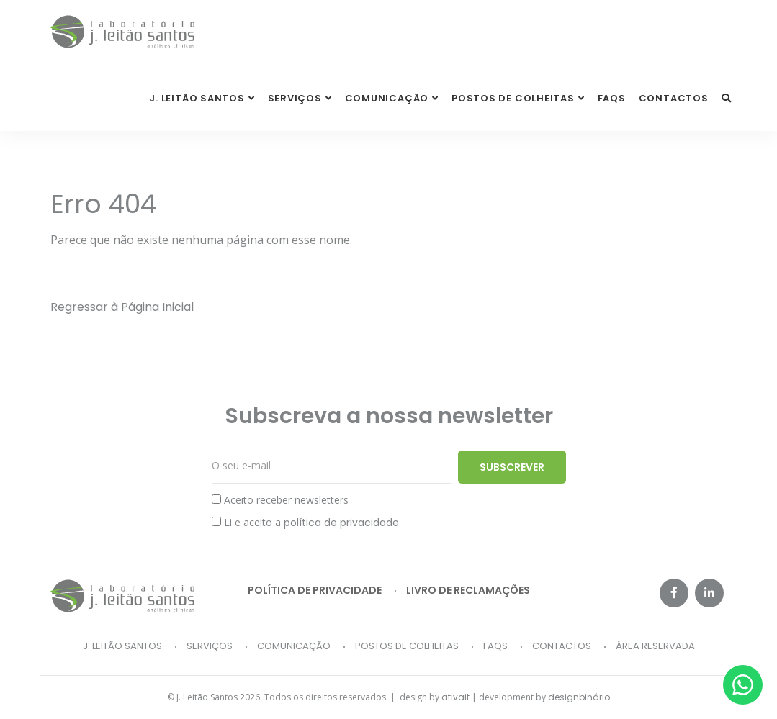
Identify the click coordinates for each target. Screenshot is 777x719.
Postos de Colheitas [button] (513, 98)
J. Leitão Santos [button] (196, 98)
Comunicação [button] (387, 98)
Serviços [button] (295, 98)
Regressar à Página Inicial (122, 307)
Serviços (210, 646)
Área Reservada (655, 646)
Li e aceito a (305, 522)
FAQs (612, 98)
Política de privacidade (315, 590)
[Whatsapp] (743, 685)
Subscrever (512, 467)
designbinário (579, 697)
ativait (455, 697)
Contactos (674, 98)
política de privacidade (341, 522)
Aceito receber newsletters (280, 500)
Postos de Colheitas (407, 646)
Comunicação (294, 646)
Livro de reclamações (468, 590)
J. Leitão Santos (122, 646)
